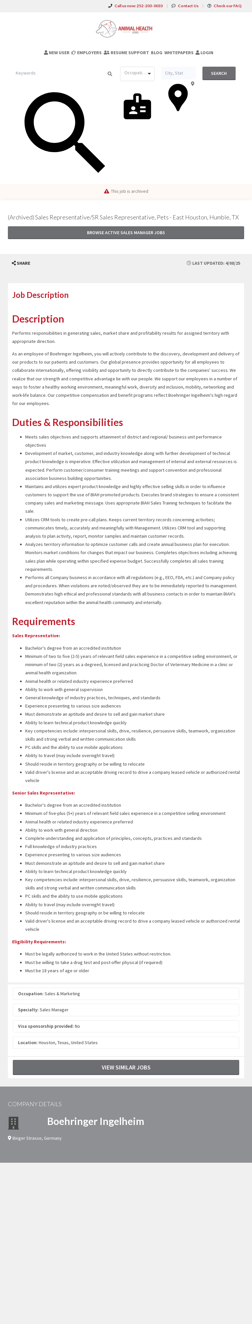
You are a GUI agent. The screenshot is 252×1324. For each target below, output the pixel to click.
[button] (21, 263)
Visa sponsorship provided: (46, 1026)
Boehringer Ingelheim (95, 1121)
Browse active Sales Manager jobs (126, 233)
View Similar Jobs (126, 1067)
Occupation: (31, 994)
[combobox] (137, 74)
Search (219, 73)
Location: (28, 1042)
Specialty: (28, 1010)
